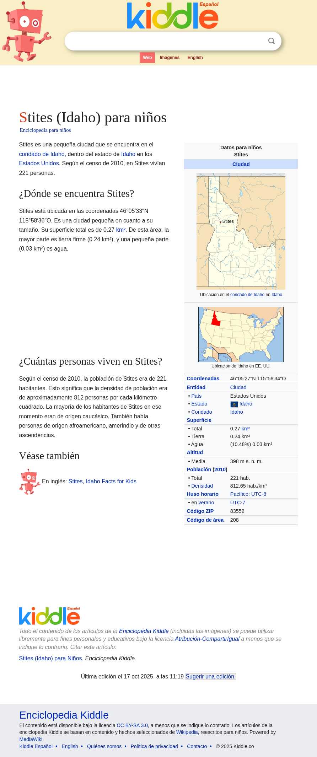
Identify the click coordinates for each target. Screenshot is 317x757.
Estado (199, 404)
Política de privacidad (154, 746)
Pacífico (239, 494)
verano (206, 502)
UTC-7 (237, 502)
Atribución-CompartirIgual (207, 639)
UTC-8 (258, 494)
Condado (201, 412)
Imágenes (169, 57)
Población (199, 469)
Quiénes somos (104, 746)
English (195, 57)
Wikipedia (187, 732)
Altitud (195, 452)
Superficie (199, 420)
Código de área (205, 520)
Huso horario (203, 494)
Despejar (257, 41)
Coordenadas (203, 378)
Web (147, 57)
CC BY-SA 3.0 (132, 725)
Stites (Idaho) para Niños (50, 658)
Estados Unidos (39, 163)
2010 (220, 469)
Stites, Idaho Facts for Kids (102, 481)
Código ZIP (200, 511)
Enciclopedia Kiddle (64, 715)
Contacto (197, 746)
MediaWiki (31, 739)
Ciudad (241, 164)
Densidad (202, 486)
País (196, 396)
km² (246, 428)
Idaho (277, 294)
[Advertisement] (158, 85)
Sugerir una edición (210, 676)
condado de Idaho (247, 294)
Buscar (271, 41)
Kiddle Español (36, 746)
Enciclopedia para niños (45, 130)
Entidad (196, 387)
